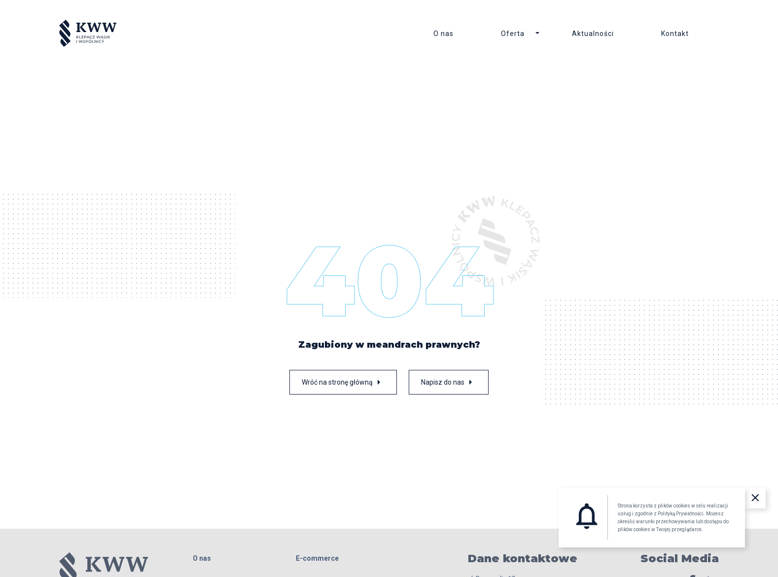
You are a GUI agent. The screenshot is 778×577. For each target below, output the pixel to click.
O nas (443, 33)
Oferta (513, 33)
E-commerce (317, 558)
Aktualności (593, 33)
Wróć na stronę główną (343, 382)
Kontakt (675, 33)
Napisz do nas (448, 382)
